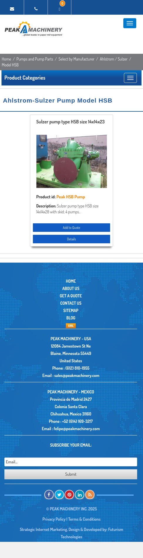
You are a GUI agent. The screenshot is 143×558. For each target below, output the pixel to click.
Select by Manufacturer (76, 58)
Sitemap (70, 310)
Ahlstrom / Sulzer (113, 58)
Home (6, 58)
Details (71, 239)
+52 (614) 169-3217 (77, 421)
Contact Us (70, 303)
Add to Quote (71, 227)
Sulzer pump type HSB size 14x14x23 (70, 122)
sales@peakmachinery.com (76, 375)
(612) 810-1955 (77, 368)
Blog (70, 317)
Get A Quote (71, 295)
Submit (70, 474)
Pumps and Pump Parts (34, 58)
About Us (70, 288)
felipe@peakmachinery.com (77, 428)
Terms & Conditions (84, 519)
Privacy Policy (53, 519)
